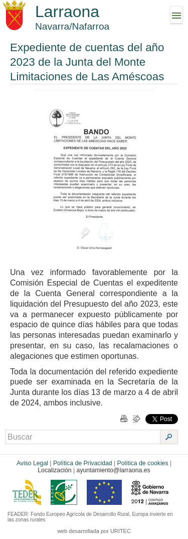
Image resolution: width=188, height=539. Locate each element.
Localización (54, 470)
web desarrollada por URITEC (94, 531)
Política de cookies (142, 463)
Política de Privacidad (82, 463)
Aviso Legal (32, 463)
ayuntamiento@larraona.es (113, 470)
